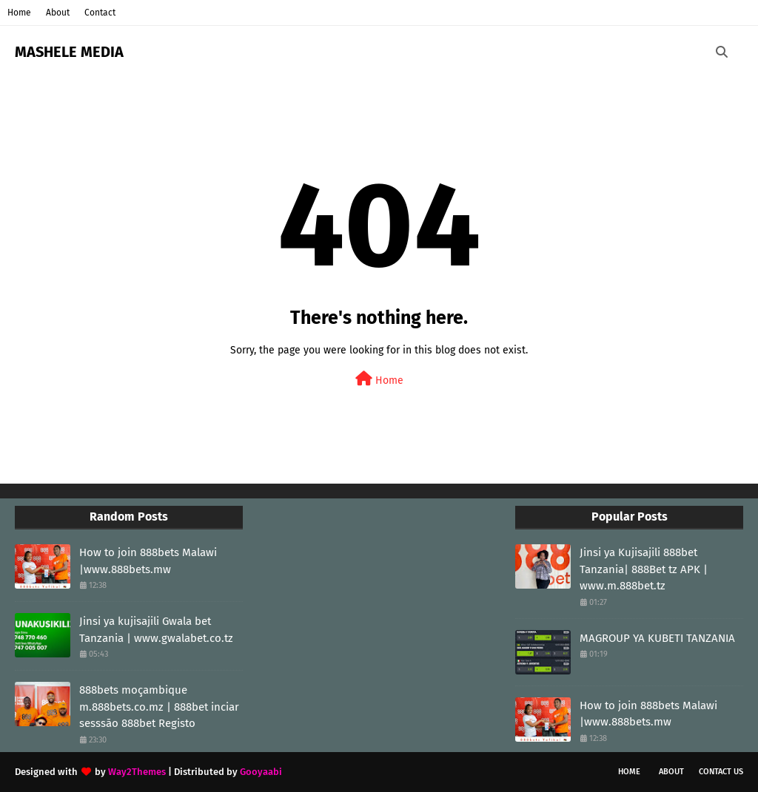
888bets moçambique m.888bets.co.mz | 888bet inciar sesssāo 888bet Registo (159, 706)
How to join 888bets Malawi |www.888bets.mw (148, 561)
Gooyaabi (261, 771)
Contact (99, 12)
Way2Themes (137, 771)
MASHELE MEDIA (69, 52)
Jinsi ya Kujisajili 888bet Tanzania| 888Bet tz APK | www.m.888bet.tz (644, 569)
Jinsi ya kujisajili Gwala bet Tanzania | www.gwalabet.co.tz (156, 630)
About (58, 12)
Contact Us (721, 771)
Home (19, 12)
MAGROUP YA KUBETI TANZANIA (657, 638)
